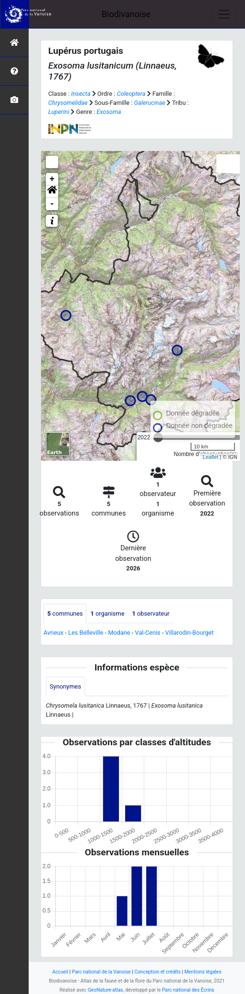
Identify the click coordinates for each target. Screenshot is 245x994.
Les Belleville (85, 632)
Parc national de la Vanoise (101, 972)
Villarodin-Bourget (189, 632)
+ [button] (52, 179)
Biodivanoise (126, 14)
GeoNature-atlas (105, 990)
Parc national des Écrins (188, 990)
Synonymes (65, 686)
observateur (150, 613)
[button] (52, 191)
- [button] (52, 204)
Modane (119, 632)
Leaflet (210, 457)
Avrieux (53, 632)
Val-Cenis (147, 632)
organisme (107, 613)
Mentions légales (203, 972)
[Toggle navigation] (224, 14)
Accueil (60, 972)
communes (65, 613)
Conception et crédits (157, 972)
